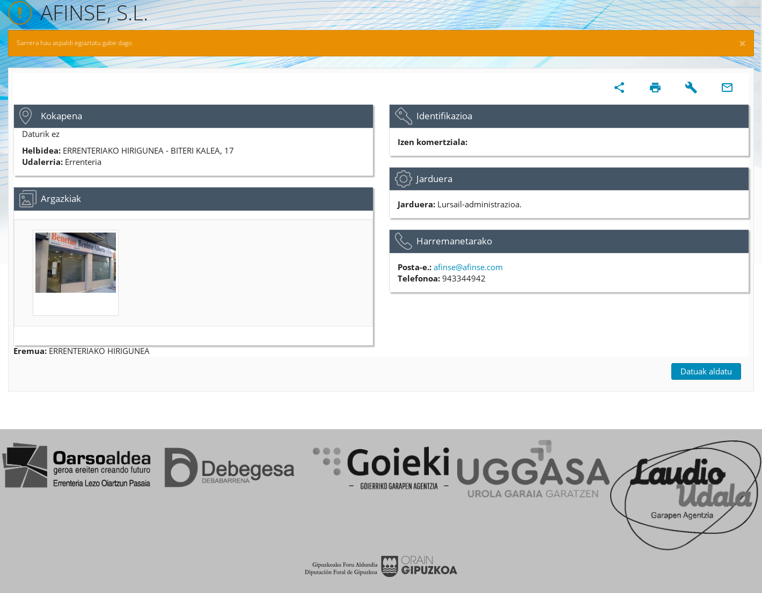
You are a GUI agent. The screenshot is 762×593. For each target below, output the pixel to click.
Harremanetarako (454, 241)
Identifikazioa (444, 116)
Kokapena (61, 116)
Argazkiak (61, 198)
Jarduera (434, 178)
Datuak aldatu (706, 371)
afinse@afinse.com (468, 267)
